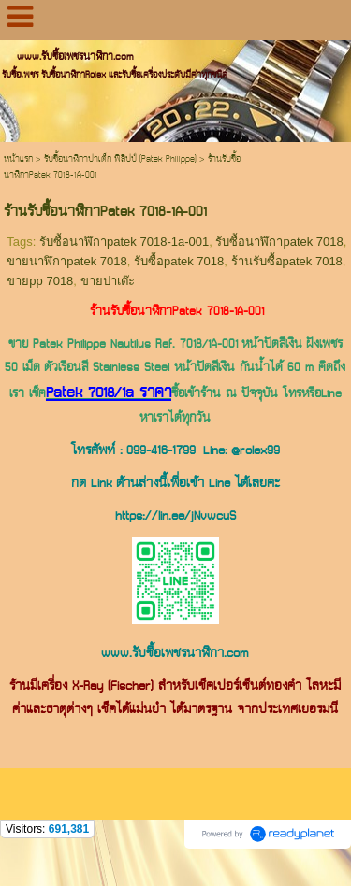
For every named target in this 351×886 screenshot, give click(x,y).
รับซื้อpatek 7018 (179, 261)
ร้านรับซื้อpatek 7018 (287, 261)
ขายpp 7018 (40, 281)
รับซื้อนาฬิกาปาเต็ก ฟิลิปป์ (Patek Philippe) (120, 159)
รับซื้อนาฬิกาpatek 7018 (279, 242)
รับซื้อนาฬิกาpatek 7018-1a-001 (124, 242)
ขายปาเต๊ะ (107, 281)
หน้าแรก (18, 159)
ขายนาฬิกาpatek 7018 (66, 261)
